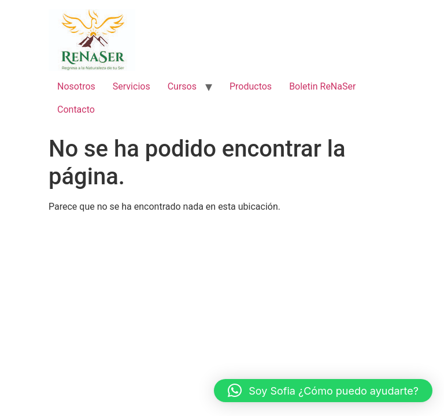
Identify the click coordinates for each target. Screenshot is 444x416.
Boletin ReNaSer (322, 86)
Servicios (131, 86)
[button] (323, 390)
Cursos (182, 86)
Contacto (76, 109)
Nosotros (76, 86)
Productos (251, 86)
